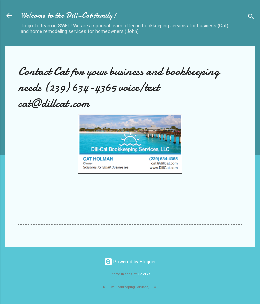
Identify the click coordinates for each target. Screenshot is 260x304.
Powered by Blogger (130, 262)
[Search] (251, 18)
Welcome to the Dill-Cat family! (68, 15)
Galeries (144, 274)
